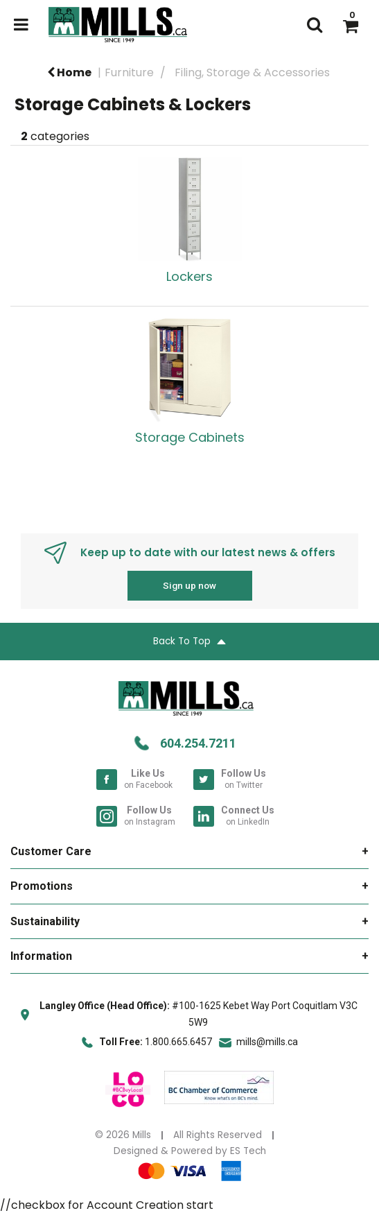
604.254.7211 (198, 743)
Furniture (129, 72)
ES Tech (248, 1151)
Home (69, 72)
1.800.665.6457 (178, 1041)
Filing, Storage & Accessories (252, 72)
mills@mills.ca (267, 1041)
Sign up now (189, 585)
